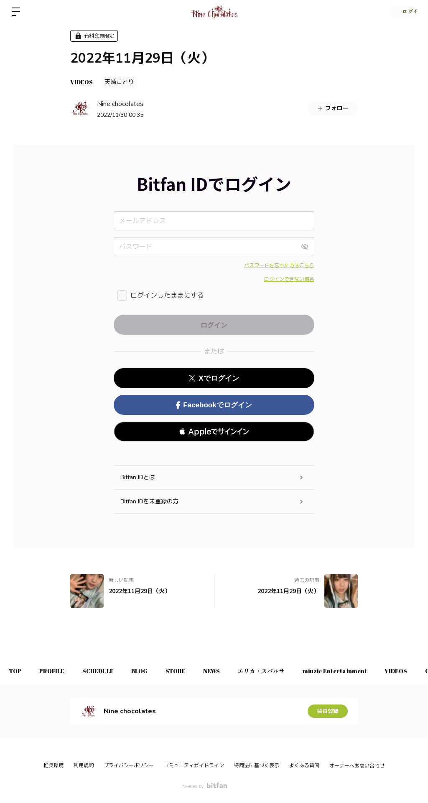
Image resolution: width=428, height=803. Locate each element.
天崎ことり (119, 82)
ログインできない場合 (289, 279)
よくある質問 (304, 765)
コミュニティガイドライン (194, 765)
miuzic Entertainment (358, 671)
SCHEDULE (105, 671)
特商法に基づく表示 (256, 765)
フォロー (333, 108)
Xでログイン (214, 378)
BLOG (150, 671)
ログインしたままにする (167, 295)
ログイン (403, 11)
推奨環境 (53, 765)
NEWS (228, 671)
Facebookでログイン (214, 405)
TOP (16, 671)
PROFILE (56, 671)
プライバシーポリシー (129, 765)
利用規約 (84, 765)
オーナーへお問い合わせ (357, 765)
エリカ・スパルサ (281, 671)
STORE (189, 671)
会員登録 (327, 711)
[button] (214, 432)
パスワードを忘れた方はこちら (279, 265)
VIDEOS (81, 82)
